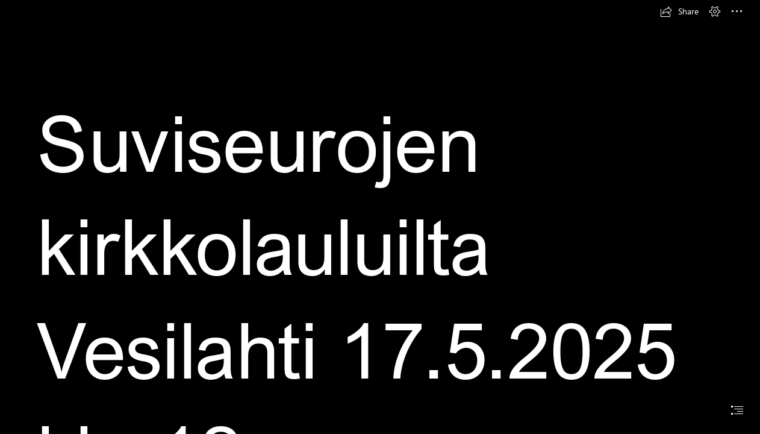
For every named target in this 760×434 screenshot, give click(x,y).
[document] (380, 217)
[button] (679, 11)
